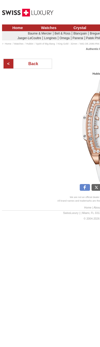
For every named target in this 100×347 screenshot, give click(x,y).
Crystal (80, 28)
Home (17, 28)
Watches (48, 28)
